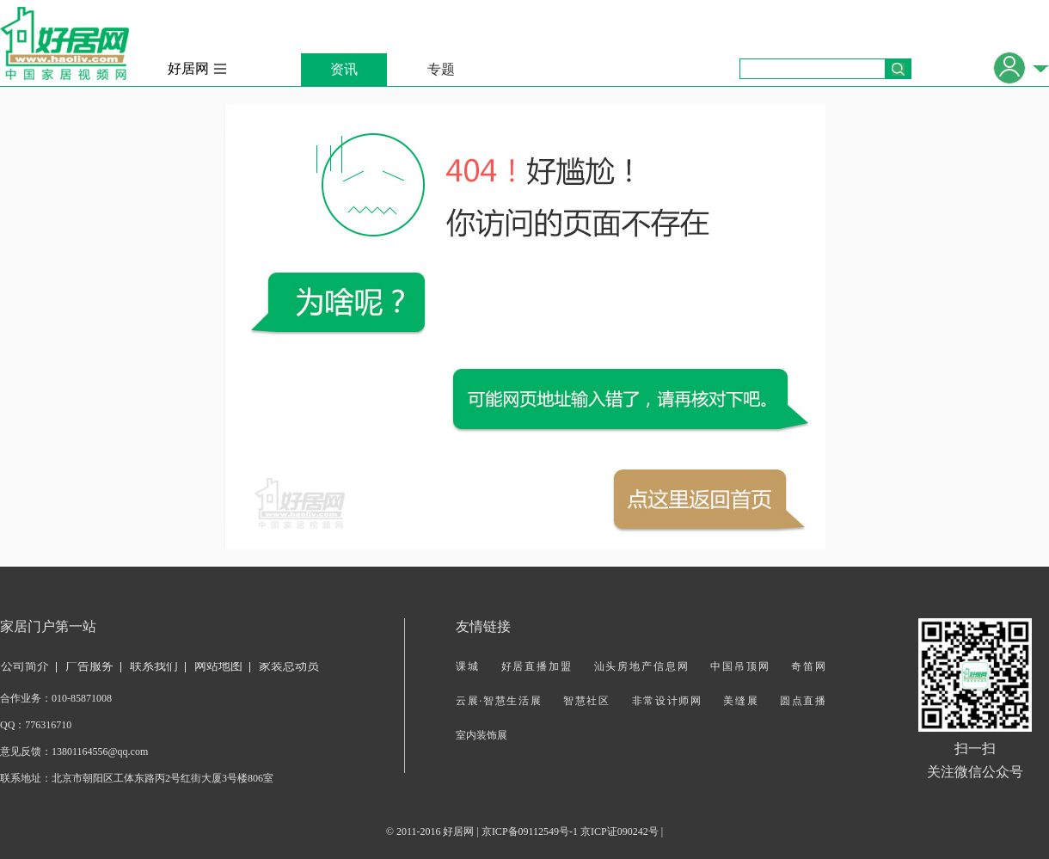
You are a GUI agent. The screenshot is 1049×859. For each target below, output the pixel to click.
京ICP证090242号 (619, 831)
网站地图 (218, 666)
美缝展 (740, 701)
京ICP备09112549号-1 (530, 831)
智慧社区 (586, 701)
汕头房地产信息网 (642, 666)
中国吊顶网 (740, 666)
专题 (441, 69)
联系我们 (154, 666)
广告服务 (89, 666)
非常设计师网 (667, 701)
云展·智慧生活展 (499, 701)
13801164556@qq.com (100, 751)
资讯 (344, 69)
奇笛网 (808, 666)
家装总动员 (289, 666)
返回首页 (700, 499)
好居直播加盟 (537, 666)
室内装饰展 (481, 735)
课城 (468, 666)
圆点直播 (802, 701)
